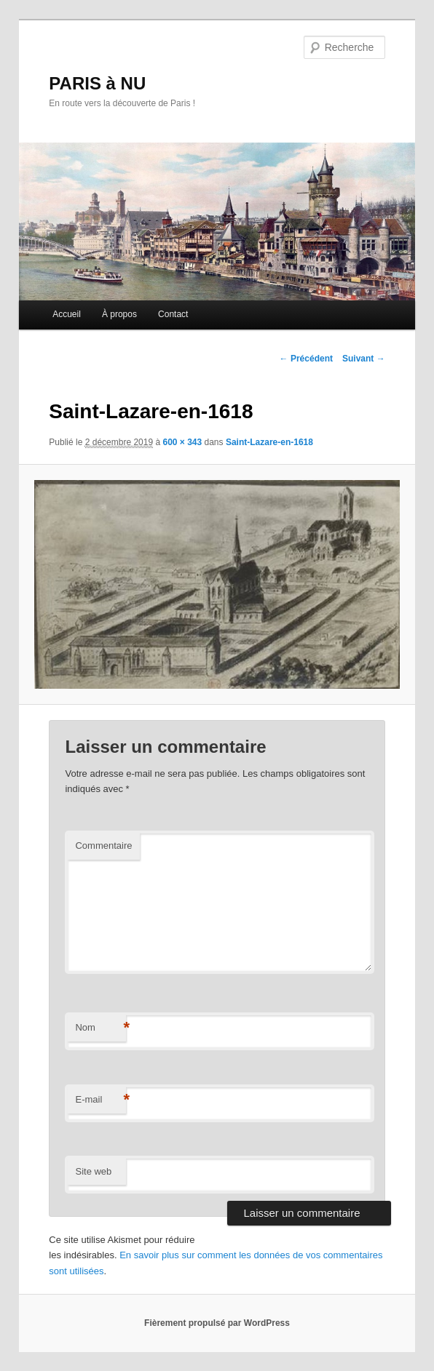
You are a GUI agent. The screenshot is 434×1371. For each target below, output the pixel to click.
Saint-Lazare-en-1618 (269, 442)
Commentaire (103, 845)
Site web (93, 1171)
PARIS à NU (97, 83)
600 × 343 (182, 442)
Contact (173, 314)
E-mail (100, 1100)
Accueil (66, 314)
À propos (119, 314)
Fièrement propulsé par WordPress (217, 1323)
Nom (100, 1028)
